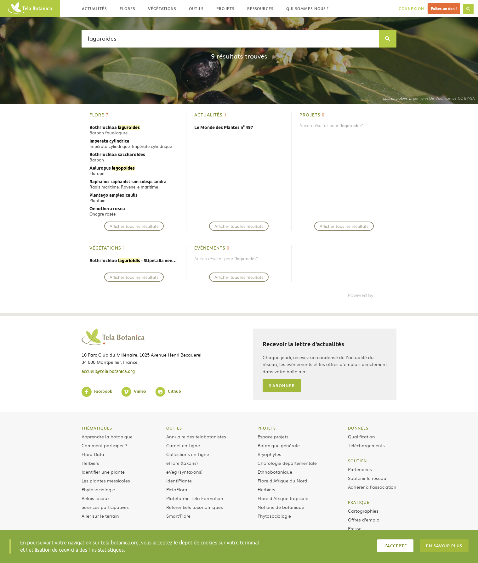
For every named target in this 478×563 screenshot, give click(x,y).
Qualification (361, 436)
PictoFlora (176, 489)
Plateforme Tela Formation (194, 498)
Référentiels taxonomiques (194, 507)
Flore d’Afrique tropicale (283, 498)
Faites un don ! (444, 8)
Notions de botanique (281, 507)
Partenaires (360, 469)
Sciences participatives (105, 507)
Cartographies (363, 511)
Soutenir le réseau (367, 478)
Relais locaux (96, 498)
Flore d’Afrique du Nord (282, 480)
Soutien (357, 461)
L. (397, 98)
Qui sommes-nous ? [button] (307, 8)
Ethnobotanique (275, 472)
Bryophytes (269, 454)
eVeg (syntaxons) (184, 472)
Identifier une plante (103, 472)
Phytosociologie (98, 489)
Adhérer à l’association (372, 487)
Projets (267, 428)
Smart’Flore (178, 516)
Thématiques (97, 428)
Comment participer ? (104, 445)
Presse (354, 528)
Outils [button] (196, 8)
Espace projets (273, 436)
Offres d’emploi (364, 519)
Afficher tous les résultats (134, 226)
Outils (174, 428)
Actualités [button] (94, 8)
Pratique (358, 502)
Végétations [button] (162, 8)
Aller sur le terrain (100, 516)
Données (358, 428)
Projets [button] (225, 8)
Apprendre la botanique (107, 436)
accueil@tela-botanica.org (108, 371)
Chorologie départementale (287, 463)
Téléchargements (366, 445)
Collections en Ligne (187, 454)
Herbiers (90, 463)
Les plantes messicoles (106, 480)
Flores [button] (127, 8)
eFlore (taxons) (182, 463)
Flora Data (93, 454)
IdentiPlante (179, 480)
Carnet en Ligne (183, 445)
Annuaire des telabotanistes (196, 436)
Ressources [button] (260, 8)
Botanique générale (279, 445)
